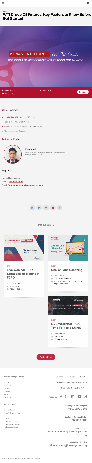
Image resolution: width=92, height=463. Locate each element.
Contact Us (7, 397)
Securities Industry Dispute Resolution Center (12, 426)
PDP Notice (82, 377)
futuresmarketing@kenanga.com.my (25, 186)
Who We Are (8, 382)
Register (82, 92)
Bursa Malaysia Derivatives (12, 414)
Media (6, 394)
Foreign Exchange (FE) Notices (74, 388)
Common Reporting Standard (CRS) (72, 382)
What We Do (8, 385)
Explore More (46, 358)
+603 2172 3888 (77, 408)
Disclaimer (70, 377)
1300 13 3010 (79, 420)
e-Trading (7, 388)
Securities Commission (12, 421)
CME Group (8, 418)
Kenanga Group (9, 410)
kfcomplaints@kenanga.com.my (68, 445)
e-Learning (7, 391)
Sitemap (59, 377)
